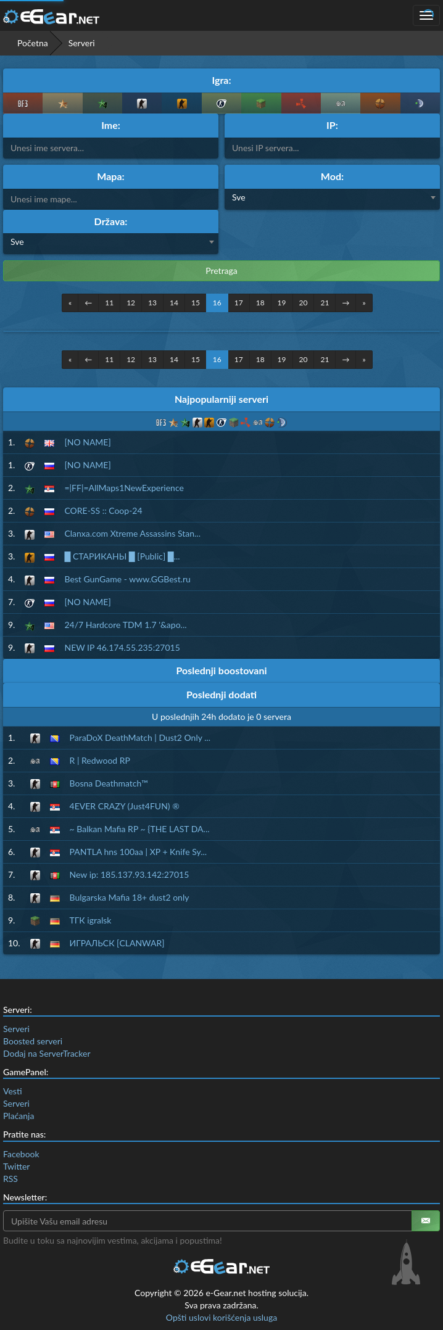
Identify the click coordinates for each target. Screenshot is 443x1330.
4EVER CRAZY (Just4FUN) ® (125, 806)
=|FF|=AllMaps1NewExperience (123, 487)
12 (130, 302)
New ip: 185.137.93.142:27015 (129, 874)
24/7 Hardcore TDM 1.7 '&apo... (125, 624)
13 (152, 302)
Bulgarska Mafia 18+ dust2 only (129, 897)
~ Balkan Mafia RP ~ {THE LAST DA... (140, 829)
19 (282, 302)
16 (217, 302)
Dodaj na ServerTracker (46, 1053)
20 (303, 302)
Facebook (21, 1154)
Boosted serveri (32, 1041)
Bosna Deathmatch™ (109, 783)
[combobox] (332, 199)
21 (324, 302)
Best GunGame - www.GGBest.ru (127, 579)
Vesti (12, 1091)
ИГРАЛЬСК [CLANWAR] (117, 943)
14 (174, 302)
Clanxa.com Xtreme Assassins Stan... (132, 533)
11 (109, 302)
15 (195, 302)
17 (238, 302)
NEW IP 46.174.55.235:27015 (122, 647)
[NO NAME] (87, 442)
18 (260, 302)
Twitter (16, 1166)
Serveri (16, 1028)
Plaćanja (18, 1115)
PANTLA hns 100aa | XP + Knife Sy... (138, 851)
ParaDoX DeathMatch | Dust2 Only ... (140, 737)
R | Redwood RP (100, 760)
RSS (10, 1178)
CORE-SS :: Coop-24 (103, 510)
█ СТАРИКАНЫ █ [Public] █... (122, 556)
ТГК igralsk (91, 920)
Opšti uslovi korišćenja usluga (221, 1317)
